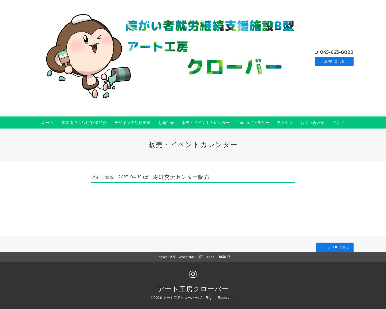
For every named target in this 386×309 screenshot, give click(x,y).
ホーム (48, 122)
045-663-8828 (337, 51)
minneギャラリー (253, 122)
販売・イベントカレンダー (206, 122)
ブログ (338, 122)
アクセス (285, 122)
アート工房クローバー (193, 289)
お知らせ (166, 122)
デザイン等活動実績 (132, 122)
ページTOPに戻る (335, 247)
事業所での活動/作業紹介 (84, 122)
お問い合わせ (334, 61)
